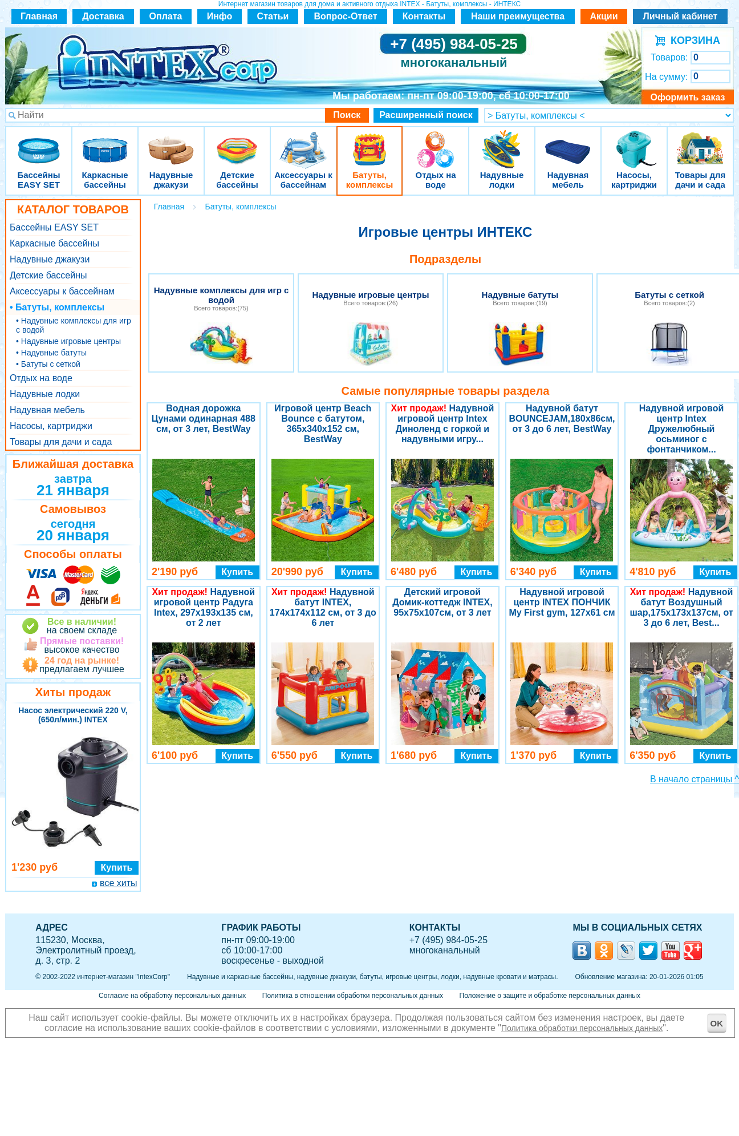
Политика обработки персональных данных (582, 1028)
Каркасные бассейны (105, 142)
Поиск (346, 115)
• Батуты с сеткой (48, 364)
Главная (39, 16)
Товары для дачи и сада (700, 142)
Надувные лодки (502, 142)
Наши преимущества (518, 16)
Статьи (273, 16)
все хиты (118, 883)
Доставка (103, 16)
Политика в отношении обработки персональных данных (352, 996)
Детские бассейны (237, 142)
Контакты (424, 16)
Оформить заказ (687, 97)
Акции (604, 16)
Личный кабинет (680, 16)
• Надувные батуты (51, 352)
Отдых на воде (436, 142)
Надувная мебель (568, 142)
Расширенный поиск (426, 115)
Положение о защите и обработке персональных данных (550, 996)
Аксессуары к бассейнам (303, 142)
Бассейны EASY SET (39, 142)
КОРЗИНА (692, 40)
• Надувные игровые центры (68, 341)
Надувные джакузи (171, 142)
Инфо (220, 16)
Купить (117, 867)
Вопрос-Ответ (345, 16)
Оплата (165, 16)
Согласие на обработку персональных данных (172, 996)
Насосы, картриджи (634, 142)
